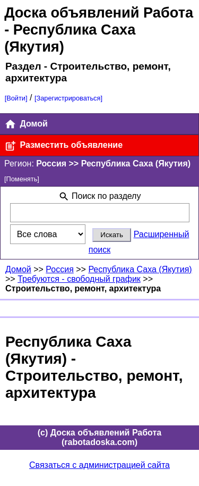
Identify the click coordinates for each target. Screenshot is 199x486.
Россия (59, 269)
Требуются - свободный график (79, 278)
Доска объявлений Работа (98, 12)
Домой (26, 124)
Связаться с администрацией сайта (99, 465)
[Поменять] (21, 179)
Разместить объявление (63, 146)
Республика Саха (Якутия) (140, 269)
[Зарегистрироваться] (68, 98)
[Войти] (16, 98)
